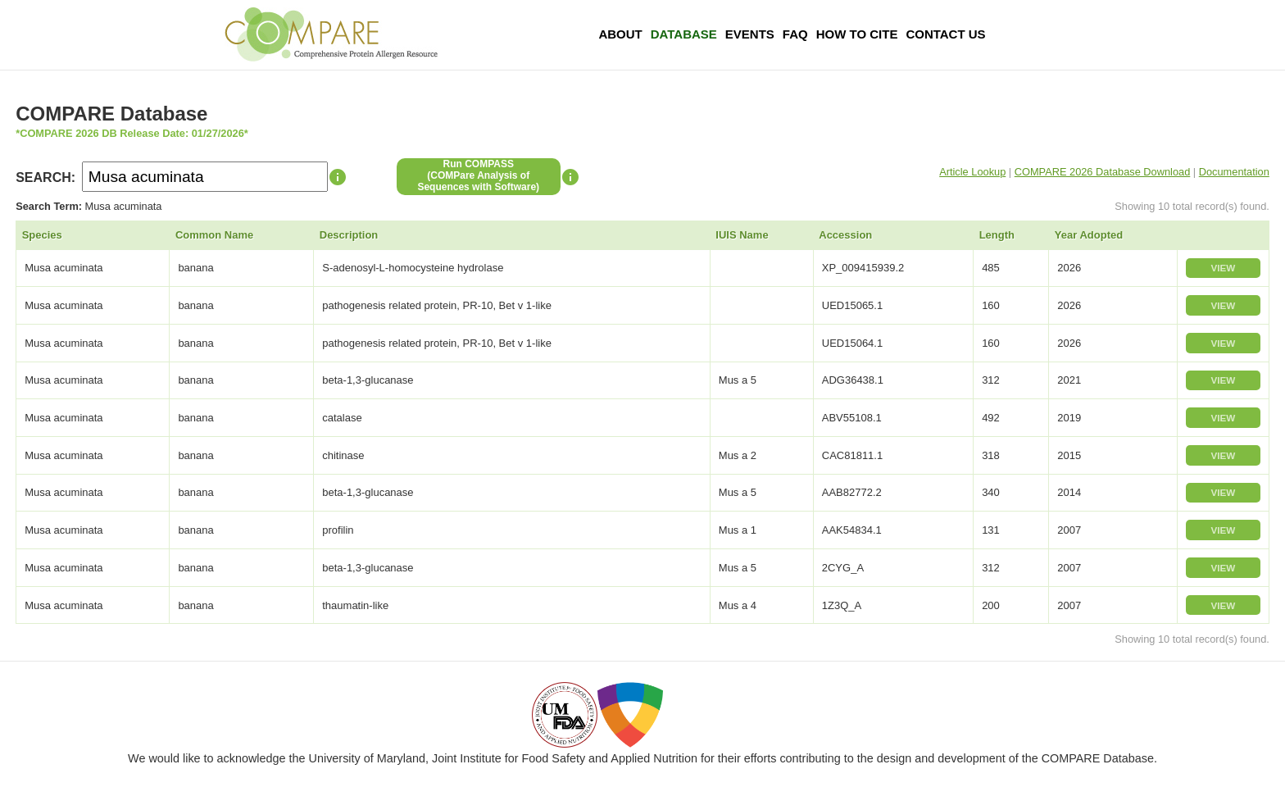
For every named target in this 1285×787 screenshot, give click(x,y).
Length (997, 235)
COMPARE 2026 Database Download (1103, 172)
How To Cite (857, 34)
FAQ (795, 34)
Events (749, 34)
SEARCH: (45, 177)
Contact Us (945, 34)
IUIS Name (741, 235)
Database (684, 34)
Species (42, 235)
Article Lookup (972, 172)
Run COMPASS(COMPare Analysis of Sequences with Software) (478, 175)
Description (349, 235)
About (620, 34)
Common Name (214, 235)
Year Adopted (1089, 235)
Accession (845, 235)
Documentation (1234, 172)
